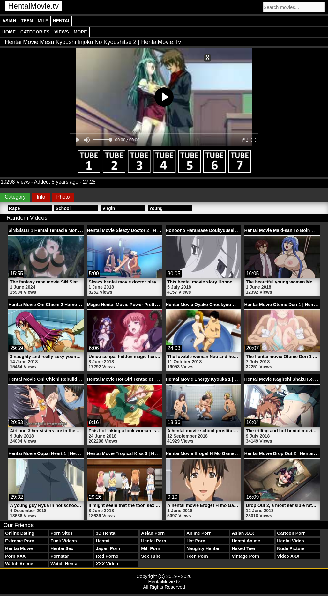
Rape (14, 208)
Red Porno (107, 556)
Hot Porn (195, 540)
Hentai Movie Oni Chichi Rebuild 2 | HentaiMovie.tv (62, 379)
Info (41, 197)
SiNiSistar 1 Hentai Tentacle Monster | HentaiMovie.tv (64, 230)
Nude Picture (290, 548)
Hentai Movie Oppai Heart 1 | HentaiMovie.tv (54, 453)
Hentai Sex (61, 548)
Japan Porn (108, 548)
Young (156, 208)
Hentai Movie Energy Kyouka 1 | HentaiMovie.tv (216, 379)
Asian (9, 20)
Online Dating (19, 533)
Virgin (108, 208)
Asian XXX (243, 533)
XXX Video (107, 563)
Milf (43, 20)
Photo (63, 197)
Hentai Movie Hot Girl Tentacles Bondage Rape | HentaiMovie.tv (154, 379)
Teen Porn (197, 556)
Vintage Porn (245, 556)
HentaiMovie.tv (33, 6)
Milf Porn (150, 548)
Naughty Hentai (202, 548)
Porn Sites (61, 533)
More (80, 31)
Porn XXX (15, 556)
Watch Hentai (64, 563)
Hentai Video (290, 540)
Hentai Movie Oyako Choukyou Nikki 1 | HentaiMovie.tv (224, 304)
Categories (35, 31)
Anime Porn (199, 533)
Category (15, 197)
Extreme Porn (19, 540)
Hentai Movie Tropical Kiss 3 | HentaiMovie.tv (135, 453)
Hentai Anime (246, 540)
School (63, 208)
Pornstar (59, 556)
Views (62, 31)
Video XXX (288, 556)
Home (9, 31)
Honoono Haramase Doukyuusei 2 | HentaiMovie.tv (219, 230)
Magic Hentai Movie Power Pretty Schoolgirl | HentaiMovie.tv (151, 304)
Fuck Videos (63, 540)
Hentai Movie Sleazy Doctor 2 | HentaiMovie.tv (135, 230)
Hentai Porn (153, 540)
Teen (27, 20)
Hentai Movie (19, 548)
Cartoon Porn (291, 533)
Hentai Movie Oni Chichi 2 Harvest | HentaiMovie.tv (62, 304)
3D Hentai (106, 533)
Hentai (61, 20)
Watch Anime (19, 563)
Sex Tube (150, 556)
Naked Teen (244, 548)
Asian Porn (153, 533)
